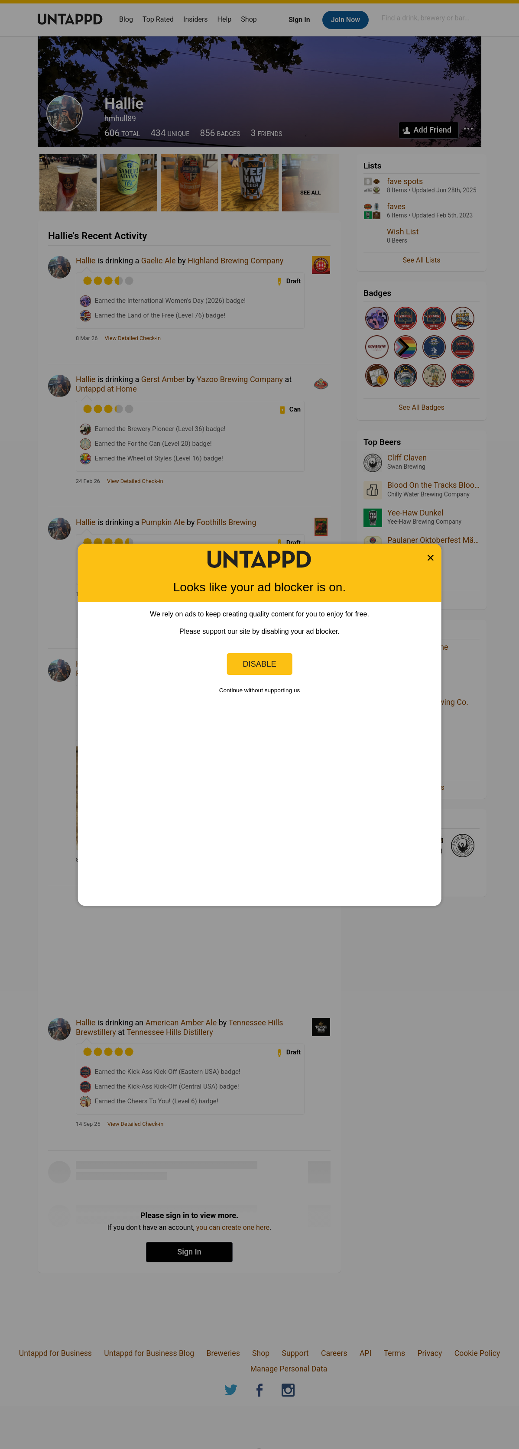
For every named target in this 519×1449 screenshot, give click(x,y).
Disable (259, 663)
